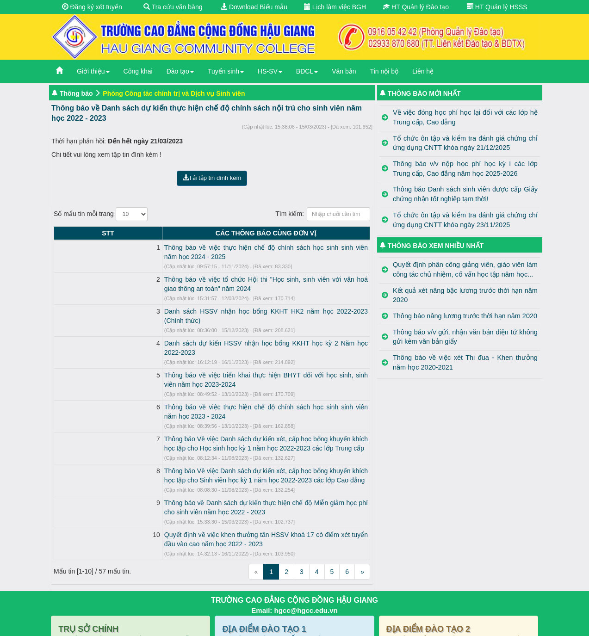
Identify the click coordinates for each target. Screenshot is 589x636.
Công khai (138, 71)
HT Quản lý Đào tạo (416, 7)
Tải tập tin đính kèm (212, 177)
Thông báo (76, 93)
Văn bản (344, 71)
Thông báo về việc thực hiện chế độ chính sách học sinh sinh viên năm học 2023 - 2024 (199, 360)
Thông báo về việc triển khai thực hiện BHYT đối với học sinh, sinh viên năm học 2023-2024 (205, 338)
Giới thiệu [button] (93, 71)
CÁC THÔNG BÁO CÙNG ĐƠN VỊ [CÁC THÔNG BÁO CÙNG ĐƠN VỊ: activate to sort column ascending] (220, 233)
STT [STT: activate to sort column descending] (62, 233)
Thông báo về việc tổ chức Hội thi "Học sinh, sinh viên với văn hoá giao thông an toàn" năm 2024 (212, 270)
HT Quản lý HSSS (497, 7)
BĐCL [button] (307, 71)
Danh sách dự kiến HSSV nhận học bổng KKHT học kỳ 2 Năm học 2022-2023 (185, 315)
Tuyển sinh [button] (226, 71)
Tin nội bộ (384, 71)
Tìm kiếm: (322, 214)
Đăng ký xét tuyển (92, 7)
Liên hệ (423, 71)
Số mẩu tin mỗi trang (101, 214)
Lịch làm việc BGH (335, 7)
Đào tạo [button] (180, 71)
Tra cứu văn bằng (173, 7)
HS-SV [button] (270, 71)
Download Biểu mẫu (254, 7)
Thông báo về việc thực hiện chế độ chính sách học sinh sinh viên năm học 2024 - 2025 (199, 247)
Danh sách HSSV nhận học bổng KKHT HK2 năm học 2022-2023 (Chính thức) (186, 292)
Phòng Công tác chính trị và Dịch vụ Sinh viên (174, 93)
